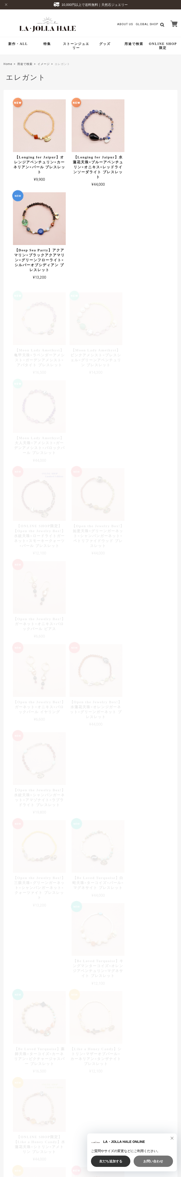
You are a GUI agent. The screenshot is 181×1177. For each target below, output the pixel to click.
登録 (165, 1100)
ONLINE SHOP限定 (163, 46)
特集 (47, 44)
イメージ (43, 64)
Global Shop (75, 1092)
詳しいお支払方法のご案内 (65, 1039)
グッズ (105, 44)
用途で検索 (133, 44)
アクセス (170, 978)
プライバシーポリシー (113, 1142)
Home (8, 64)
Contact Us (74, 1099)
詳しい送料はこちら (70, 941)
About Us (125, 24)
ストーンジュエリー (76, 46)
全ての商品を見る (90, 820)
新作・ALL (18, 44)
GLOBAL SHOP (147, 24)
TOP (89, 1142)
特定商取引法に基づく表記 (149, 1142)
